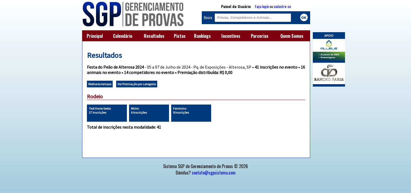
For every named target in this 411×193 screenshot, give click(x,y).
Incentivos (230, 36)
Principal (95, 36)
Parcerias (260, 36)
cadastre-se (282, 6)
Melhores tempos (99, 84)
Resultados (154, 36)
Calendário (122, 36)
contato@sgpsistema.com (214, 172)
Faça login (262, 6)
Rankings (202, 36)
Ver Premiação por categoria (137, 84)
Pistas (180, 36)
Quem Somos (291, 36)
